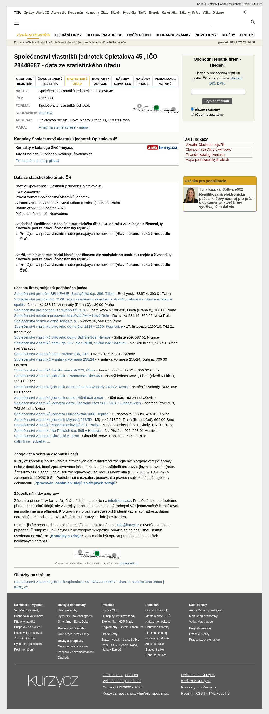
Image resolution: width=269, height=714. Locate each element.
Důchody (63, 657)
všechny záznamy (207, 114)
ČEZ (115, 610)
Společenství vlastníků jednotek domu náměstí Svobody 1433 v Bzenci (71, 387)
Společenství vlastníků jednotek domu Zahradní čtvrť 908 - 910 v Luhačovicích (77, 403)
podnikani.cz (129, 563)
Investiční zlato (119, 639)
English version (200, 628)
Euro (77, 621)
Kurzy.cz (19, 42)
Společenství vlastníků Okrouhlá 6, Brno (46, 436)
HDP (122, 621)
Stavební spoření (83, 616)
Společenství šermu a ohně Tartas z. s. (45, 321)
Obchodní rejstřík (37, 42)
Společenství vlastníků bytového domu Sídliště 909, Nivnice (62, 337)
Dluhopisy (108, 616)
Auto (192, 610)
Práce (196, 12)
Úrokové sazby (67, 610)
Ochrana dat (113, 675)
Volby (192, 621)
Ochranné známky (173, 35)
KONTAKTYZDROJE (100, 81)
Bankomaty (78, 605)
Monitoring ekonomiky (203, 616)
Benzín (123, 645)
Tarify (142, 12)
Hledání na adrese (104, 35)
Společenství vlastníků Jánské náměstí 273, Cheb (54, 370)
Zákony (184, 12)
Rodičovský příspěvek (28, 633)
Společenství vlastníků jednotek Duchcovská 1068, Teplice (61, 414)
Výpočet (37, 605)
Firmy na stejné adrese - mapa (63, 127)
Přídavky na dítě (24, 621)
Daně (148, 655)
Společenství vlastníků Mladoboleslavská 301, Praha (56, 425)
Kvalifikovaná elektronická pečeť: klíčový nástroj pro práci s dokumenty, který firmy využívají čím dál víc (226, 200)
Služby (228, 35)
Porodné (82, 646)
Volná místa (76, 628)
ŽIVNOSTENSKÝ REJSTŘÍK (50, 81)
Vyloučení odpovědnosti (122, 681)
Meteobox (235, 3)
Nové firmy (206, 35)
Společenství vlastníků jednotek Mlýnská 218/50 (53, 419)
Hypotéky (129, 12)
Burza (105, 610)
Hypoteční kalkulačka (28, 644)
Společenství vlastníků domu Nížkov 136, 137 (51, 354)
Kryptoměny (109, 627)
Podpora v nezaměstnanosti (76, 652)
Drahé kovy (109, 634)
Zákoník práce (154, 644)
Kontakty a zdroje (66, 536)
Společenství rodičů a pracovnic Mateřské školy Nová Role (61, 315)
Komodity (92, 12)
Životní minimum (25, 638)
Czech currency (199, 634)
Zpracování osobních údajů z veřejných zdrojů (75, 483)
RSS (199, 693)
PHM (114, 645)
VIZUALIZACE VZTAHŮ (165, 81)
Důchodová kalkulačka (28, 616)
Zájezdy (212, 3)
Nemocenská (66, 646)
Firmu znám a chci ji (37, 161)
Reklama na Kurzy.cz (198, 675)
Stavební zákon (155, 649)
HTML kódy (215, 693)
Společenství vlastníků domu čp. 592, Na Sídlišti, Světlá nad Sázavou (70, 343)
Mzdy (77, 634)
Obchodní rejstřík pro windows (208, 149)
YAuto (223, 3)
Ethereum (136, 627)
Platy (85, 634)
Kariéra (201, 3)
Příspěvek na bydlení (27, 627)
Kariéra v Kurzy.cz (196, 681)
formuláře (160, 655)
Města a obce (154, 616)
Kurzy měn (75, 12)
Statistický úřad (117, 42)
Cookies (131, 675)
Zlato (104, 12)
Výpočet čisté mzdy (26, 610)
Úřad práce (65, 634)
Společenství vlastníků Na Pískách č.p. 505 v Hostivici (57, 430)
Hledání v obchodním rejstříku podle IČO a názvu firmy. (217, 78)
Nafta (133, 645)
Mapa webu (205, 621)
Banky (62, 605)
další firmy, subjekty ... (32, 441)
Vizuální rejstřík (33, 35)
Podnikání (152, 605)
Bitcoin (116, 12)
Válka (206, 12)
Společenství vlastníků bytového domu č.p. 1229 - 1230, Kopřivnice (68, 326)
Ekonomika (109, 621)
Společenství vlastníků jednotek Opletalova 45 (78, 42)
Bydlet (246, 3)
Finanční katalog (156, 633)
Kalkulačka (169, 12)
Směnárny (64, 621)
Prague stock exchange (204, 639)
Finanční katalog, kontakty (205, 155)
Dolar (85, 621)
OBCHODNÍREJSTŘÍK (24, 81)
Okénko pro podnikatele (205, 181)
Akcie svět (58, 12)
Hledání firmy (68, 35)
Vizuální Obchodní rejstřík (205, 145)
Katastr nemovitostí (157, 621)
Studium (257, 3)
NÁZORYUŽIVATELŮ (122, 81)
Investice (108, 605)
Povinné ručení (24, 649)
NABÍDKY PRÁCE (143, 81)
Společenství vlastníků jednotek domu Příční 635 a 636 (58, 398)
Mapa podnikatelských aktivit (207, 160)
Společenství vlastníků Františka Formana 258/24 (54, 359)
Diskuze (218, 12)
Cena (201, 610)
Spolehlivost (214, 610)
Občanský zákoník (157, 638)
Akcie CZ (42, 12)
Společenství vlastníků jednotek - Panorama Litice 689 (58, 376)
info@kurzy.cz (119, 500)
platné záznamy (205, 109)
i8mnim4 (45, 113)
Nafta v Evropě (111, 649)
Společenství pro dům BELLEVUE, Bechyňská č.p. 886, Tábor (64, 293)
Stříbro (135, 639)
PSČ (168, 616)
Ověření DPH (139, 35)
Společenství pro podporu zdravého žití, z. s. (50, 310)
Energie (154, 12)
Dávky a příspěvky (70, 641)
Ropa (105, 645)
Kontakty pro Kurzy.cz (198, 687)
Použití (186, 693)
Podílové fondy (125, 616)
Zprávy (29, 12)
